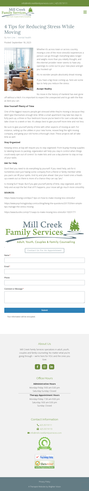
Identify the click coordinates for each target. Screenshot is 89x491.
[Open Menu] (85, 12)
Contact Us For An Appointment (44, 250)
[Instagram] (44, 366)
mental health (24, 37)
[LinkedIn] (51, 366)
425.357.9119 (46, 429)
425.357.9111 (46, 425)
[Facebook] (37, 366)
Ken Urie (11, 37)
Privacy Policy (44, 481)
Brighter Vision (55, 486)
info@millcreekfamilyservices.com (46, 432)
